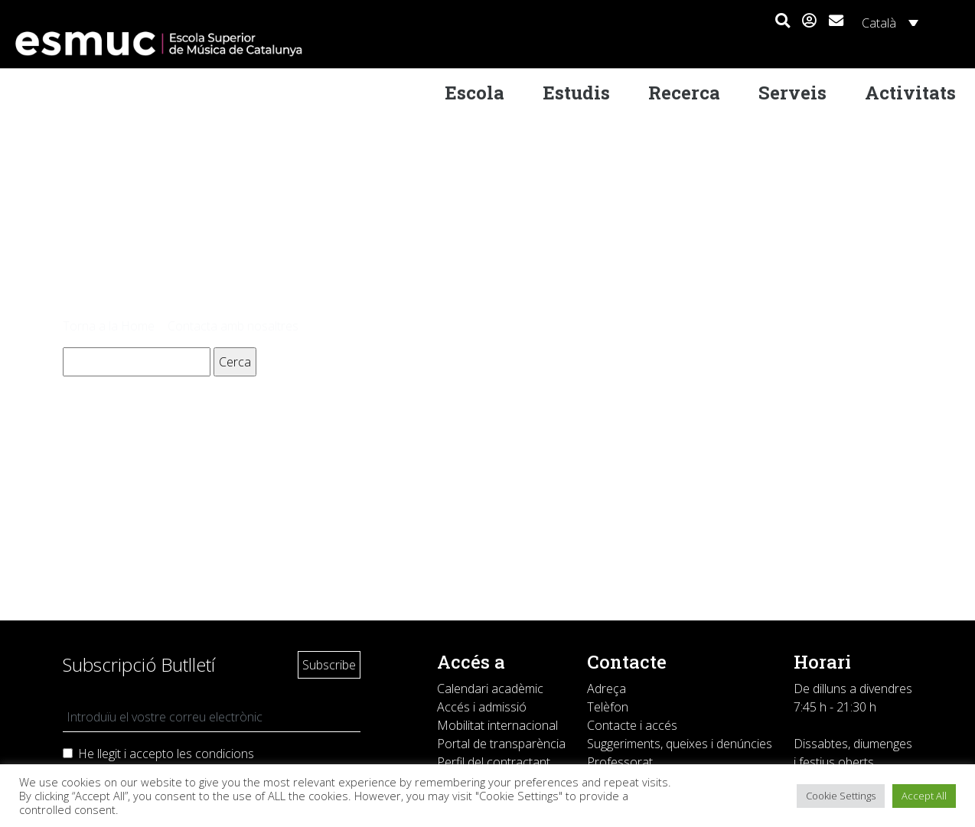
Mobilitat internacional (497, 725)
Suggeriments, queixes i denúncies (679, 743)
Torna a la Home (109, 325)
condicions (224, 753)
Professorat (620, 762)
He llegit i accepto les (166, 753)
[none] (887, 22)
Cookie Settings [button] (841, 796)
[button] (782, 21)
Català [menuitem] (879, 23)
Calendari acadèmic (490, 688)
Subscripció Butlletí (139, 664)
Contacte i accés (632, 725)
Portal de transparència (501, 743)
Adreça (606, 688)
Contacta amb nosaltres (233, 325)
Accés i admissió (482, 706)
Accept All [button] (924, 796)
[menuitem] (887, 22)
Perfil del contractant (493, 762)
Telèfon (607, 706)
